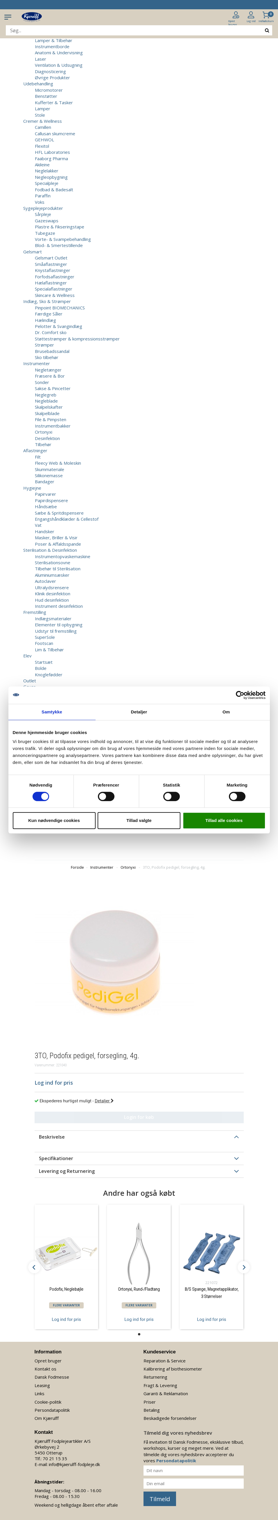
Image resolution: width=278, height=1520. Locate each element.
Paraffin (43, 196)
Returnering (155, 1377)
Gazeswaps (46, 220)
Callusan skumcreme (55, 133)
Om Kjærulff (47, 1418)
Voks (39, 202)
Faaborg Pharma (51, 158)
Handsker (44, 531)
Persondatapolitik (52, 1410)
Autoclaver (45, 581)
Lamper (42, 108)
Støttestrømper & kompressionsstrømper (77, 339)
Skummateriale (49, 469)
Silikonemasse (49, 475)
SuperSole (45, 637)
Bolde (40, 668)
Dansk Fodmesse (52, 1377)
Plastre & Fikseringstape (59, 227)
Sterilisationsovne (52, 562)
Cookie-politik (48, 1402)
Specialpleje (46, 183)
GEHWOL (44, 140)
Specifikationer (56, 1158)
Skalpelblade (47, 413)
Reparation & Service (165, 1361)
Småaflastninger (51, 264)
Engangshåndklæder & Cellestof (66, 519)
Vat (38, 525)
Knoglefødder (48, 674)
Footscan (44, 643)
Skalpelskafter (49, 407)
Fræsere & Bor (50, 376)
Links (39, 1393)
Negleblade (46, 401)
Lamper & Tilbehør (53, 40)
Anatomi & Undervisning (59, 52)
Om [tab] (226, 711)
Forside (77, 867)
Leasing (42, 1385)
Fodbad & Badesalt (54, 189)
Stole (40, 115)
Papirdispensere (51, 500)
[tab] (139, 1136)
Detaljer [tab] (139, 711)
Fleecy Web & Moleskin (58, 463)
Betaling (152, 1410)
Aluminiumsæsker (52, 575)
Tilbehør (43, 444)
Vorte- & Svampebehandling (63, 239)
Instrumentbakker (53, 426)
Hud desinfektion (52, 600)
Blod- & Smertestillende (59, 245)
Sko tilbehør (46, 357)
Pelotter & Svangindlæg (58, 326)
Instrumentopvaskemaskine (62, 556)
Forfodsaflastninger (54, 277)
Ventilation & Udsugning (58, 65)
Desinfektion (47, 438)
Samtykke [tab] (52, 711)
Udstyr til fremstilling (56, 631)
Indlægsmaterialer (53, 618)
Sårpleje (43, 214)
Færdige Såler (48, 314)
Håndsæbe (46, 506)
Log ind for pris (66, 1319)
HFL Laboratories (52, 152)
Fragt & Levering (160, 1385)
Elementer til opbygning (58, 625)
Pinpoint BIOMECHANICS (60, 308)
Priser (150, 1402)
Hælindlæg (45, 320)
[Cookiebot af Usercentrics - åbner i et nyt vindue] (240, 695)
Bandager (44, 481)
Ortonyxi (43, 432)
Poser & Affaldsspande (58, 544)
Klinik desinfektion (52, 593)
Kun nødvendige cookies (54, 820)
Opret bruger (48, 1361)
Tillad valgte (138, 820)
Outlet (29, 681)
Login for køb (139, 1117)
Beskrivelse (52, 1137)
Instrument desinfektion (59, 606)
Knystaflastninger (52, 270)
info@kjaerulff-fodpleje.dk (74, 1464)
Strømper (44, 345)
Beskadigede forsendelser (170, 1418)
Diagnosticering (50, 71)
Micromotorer (49, 90)
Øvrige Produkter (52, 77)
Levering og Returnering (67, 1171)
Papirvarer (45, 494)
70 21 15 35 (55, 1458)
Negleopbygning (51, 177)
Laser (40, 59)
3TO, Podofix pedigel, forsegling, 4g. (174, 867)
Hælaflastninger (51, 283)
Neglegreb (45, 395)
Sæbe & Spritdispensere (59, 513)
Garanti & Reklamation (166, 1393)
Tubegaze (45, 233)
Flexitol (42, 146)
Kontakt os (45, 1369)
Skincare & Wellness (55, 295)
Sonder (42, 382)
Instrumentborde (52, 46)
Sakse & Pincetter (53, 388)
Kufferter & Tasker (54, 102)
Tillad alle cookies (224, 820)
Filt (38, 457)
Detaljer (104, 1101)
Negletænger (48, 370)
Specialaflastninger (53, 289)
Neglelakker (46, 171)
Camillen (43, 127)
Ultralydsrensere (52, 587)
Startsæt (44, 662)
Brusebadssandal (52, 351)
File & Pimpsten (50, 419)
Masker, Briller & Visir (56, 537)
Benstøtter (46, 96)
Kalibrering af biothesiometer (173, 1369)
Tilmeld (160, 1499)
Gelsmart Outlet (51, 258)
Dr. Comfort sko (51, 332)
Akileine (42, 164)
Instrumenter (101, 867)
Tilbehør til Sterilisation (57, 568)
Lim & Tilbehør (49, 649)
